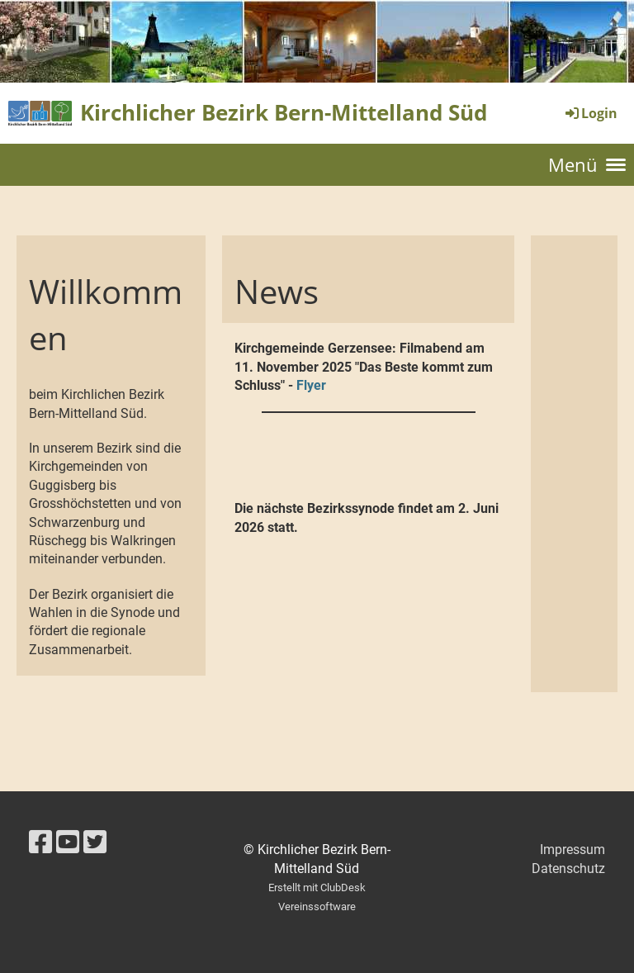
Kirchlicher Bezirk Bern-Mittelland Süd (283, 112)
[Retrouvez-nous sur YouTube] (67, 842)
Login (590, 113)
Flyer (311, 385)
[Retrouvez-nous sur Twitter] (94, 842)
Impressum (572, 849)
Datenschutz (568, 868)
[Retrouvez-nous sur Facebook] (40, 842)
